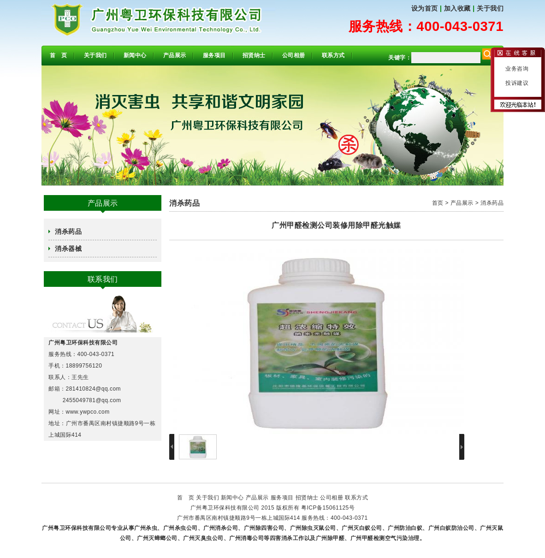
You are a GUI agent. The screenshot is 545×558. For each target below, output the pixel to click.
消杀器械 (68, 248)
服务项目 (214, 55)
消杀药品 (68, 231)
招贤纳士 (254, 55)
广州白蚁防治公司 (451, 528)
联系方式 (333, 55)
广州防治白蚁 (405, 528)
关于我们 (490, 8)
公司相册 (293, 55)
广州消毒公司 (246, 538)
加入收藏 (457, 8)
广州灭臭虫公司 (203, 538)
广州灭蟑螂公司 (157, 538)
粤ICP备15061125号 (328, 508)
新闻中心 (135, 55)
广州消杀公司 (220, 528)
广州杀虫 (145, 528)
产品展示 (174, 55)
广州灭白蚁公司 (362, 528)
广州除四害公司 (264, 528)
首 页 (58, 55)
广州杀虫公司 (180, 528)
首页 (438, 203)
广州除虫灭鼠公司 (313, 528)
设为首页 (424, 8)
